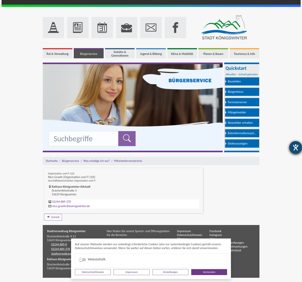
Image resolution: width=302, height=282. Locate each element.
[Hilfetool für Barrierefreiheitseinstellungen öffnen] (295, 147)
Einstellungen (170, 272)
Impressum (132, 272)
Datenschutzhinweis (93, 272)
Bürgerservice (70, 161)
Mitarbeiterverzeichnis (128, 161)
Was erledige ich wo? (96, 161)
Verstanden (209, 272)
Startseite (52, 161)
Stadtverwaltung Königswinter (66, 231)
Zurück (53, 217)
